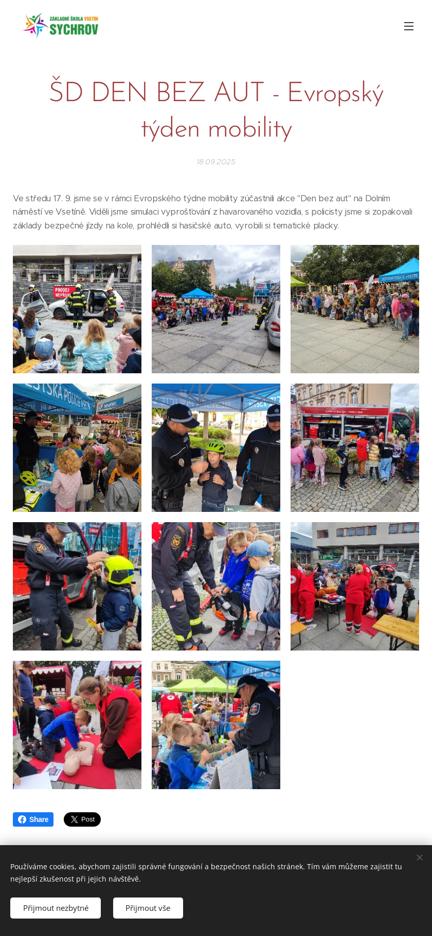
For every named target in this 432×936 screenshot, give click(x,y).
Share (33, 819)
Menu (408, 26)
